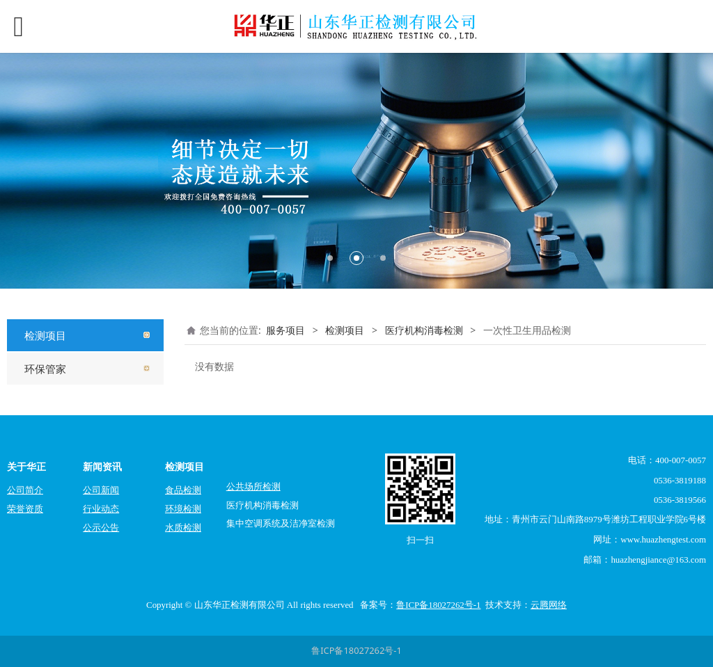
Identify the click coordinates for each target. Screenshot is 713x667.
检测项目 (45, 335)
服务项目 (285, 330)
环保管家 (45, 369)
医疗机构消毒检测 (424, 330)
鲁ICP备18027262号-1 (356, 650)
